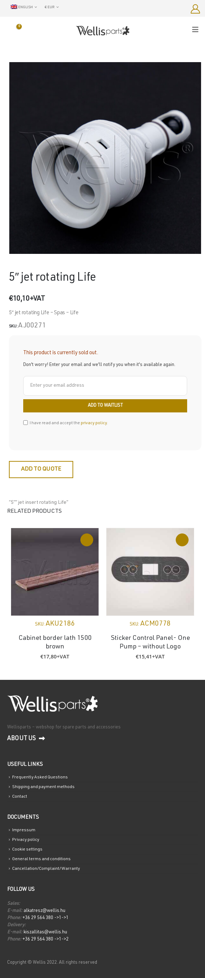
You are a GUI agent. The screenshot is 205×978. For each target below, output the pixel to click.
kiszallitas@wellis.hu (44, 932)
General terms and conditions (41, 859)
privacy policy (94, 423)
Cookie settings (27, 849)
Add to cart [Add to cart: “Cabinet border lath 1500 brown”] (86, 539)
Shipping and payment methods (43, 787)
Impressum (23, 830)
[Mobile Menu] (197, 30)
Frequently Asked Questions (40, 777)
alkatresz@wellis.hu (44, 911)
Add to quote (41, 469)
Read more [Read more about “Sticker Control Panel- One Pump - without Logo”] (182, 539)
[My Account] (195, 9)
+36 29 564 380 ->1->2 (45, 939)
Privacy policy (25, 840)
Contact (19, 796)
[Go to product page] (55, 572)
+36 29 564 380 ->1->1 (45, 918)
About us (26, 739)
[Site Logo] (102, 30)
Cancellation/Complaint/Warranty (46, 869)
